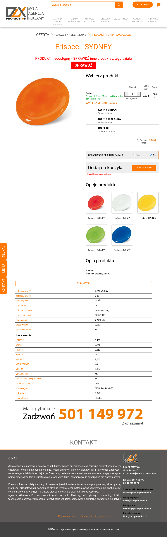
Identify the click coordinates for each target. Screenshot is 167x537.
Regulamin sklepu (67, 516)
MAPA (139, 473)
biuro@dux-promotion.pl (135, 516)
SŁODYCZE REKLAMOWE (89, 20)
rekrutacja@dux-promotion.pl (137, 508)
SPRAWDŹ (83, 65)
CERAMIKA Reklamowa (105, 20)
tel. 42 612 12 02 (131, 483)
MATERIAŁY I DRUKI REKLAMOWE (58, 21)
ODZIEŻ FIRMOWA (121, 19)
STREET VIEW (150, 473)
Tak (136, 155)
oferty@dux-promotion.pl (135, 500)
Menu (3, 268)
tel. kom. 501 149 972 (133, 480)
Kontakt (3, 285)
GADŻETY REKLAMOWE (137, 20)
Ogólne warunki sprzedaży (94, 516)
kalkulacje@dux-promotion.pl (137, 492)
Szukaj (3, 251)
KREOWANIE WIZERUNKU (153, 20)
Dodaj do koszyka (144, 167)
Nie (153, 155)
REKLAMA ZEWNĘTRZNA (74, 20)
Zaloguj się (143, 4)
